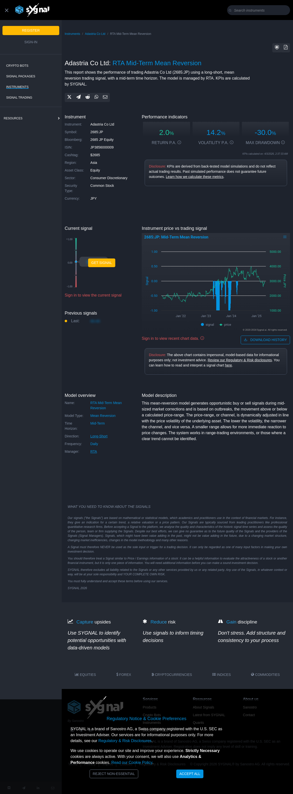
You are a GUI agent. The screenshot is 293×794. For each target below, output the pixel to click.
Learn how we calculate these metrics (194, 177)
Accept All (189, 774)
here (228, 365)
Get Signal (101, 263)
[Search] (259, 10)
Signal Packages (20, 76)
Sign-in (31, 42)
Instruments (17, 87)
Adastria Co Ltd (95, 34)
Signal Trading (19, 97)
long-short (98, 436)
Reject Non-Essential (114, 774)
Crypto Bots (17, 65)
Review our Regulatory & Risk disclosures (240, 360)
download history (265, 340)
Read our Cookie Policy (131, 762)
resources (13, 118)
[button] (277, 47)
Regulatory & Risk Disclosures (124, 741)
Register (31, 30)
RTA (93, 451)
